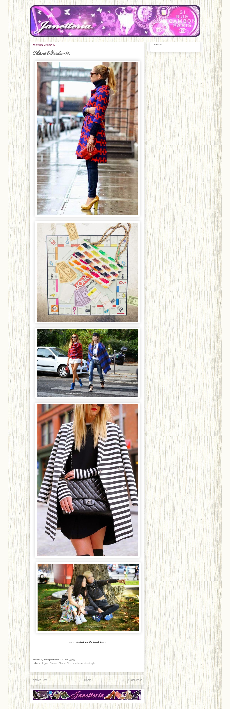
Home (88, 680)
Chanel (53, 663)
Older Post (135, 680)
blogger (45, 663)
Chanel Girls (65, 663)
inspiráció (78, 663)
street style (89, 663)
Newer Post (40, 680)
